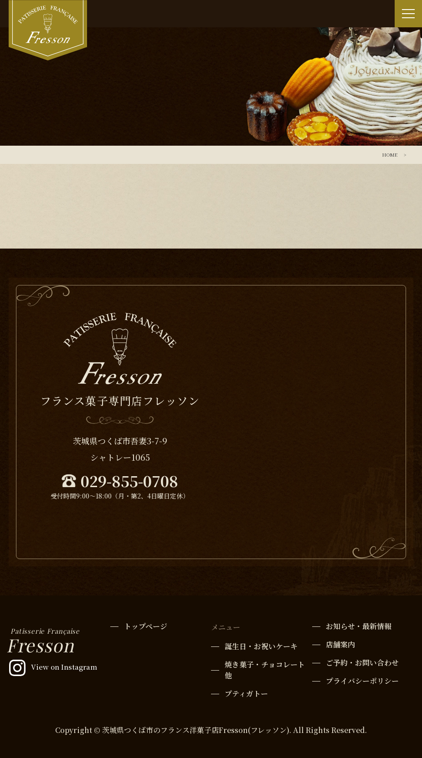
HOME (389, 154)
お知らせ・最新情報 (358, 626)
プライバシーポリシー (362, 681)
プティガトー (246, 693)
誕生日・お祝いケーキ (261, 646)
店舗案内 (340, 644)
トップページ (145, 626)
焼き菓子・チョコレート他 (265, 670)
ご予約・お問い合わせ (362, 662)
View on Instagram (64, 667)
